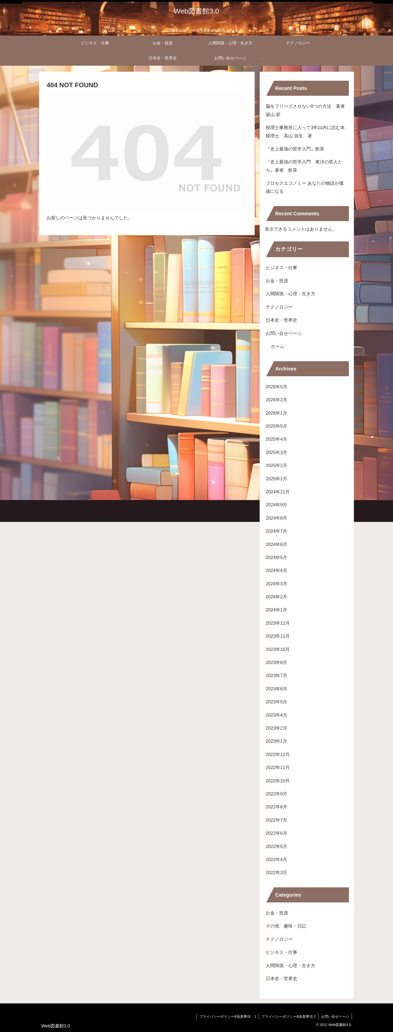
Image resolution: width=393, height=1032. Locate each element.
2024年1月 (276, 609)
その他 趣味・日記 (288, 925)
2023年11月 (278, 636)
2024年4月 (276, 570)
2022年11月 (278, 767)
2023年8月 (276, 662)
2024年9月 (276, 504)
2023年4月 (276, 715)
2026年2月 (276, 399)
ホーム (277, 346)
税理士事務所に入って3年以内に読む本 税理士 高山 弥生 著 (307, 131)
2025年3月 (276, 452)
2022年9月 (276, 793)
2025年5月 (276, 426)
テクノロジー (279, 307)
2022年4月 (276, 859)
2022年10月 (278, 780)
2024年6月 (276, 544)
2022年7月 (276, 820)
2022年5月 (276, 846)
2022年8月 (276, 806)
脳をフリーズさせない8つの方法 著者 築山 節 (307, 110)
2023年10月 (278, 649)
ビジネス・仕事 (281, 267)
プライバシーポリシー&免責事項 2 (288, 1016)
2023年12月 (278, 623)
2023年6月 (276, 688)
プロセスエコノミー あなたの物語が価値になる (305, 187)
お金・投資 (277, 280)
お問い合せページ (284, 333)
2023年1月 (276, 741)
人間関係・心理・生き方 (290, 293)
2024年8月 (276, 518)
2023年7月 (276, 675)
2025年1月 (276, 478)
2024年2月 (276, 596)
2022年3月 (276, 872)
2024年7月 (276, 531)
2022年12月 (278, 754)
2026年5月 (276, 386)
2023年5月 (276, 701)
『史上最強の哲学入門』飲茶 (295, 148)
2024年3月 (276, 583)
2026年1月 (276, 413)
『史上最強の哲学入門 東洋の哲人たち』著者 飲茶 (304, 165)
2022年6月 (276, 833)
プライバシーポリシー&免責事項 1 (227, 1016)
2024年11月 (278, 491)
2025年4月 (276, 439)
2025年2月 (276, 465)
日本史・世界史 (281, 320)
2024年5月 (276, 557)
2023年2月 (276, 728)
